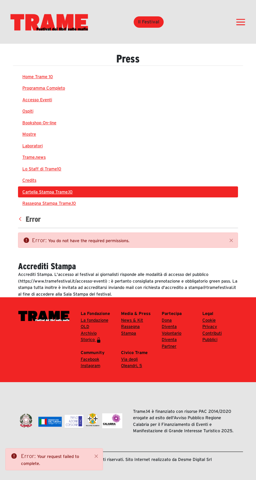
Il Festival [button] (148, 21)
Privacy (209, 326)
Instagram (90, 365)
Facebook (90, 359)
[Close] (231, 240)
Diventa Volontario (171, 330)
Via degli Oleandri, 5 (131, 362)
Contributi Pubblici (212, 336)
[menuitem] (128, 76)
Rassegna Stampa (130, 330)
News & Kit (132, 320)
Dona (167, 320)
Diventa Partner (169, 343)
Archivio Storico (91, 337)
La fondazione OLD (94, 323)
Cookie (209, 320)
